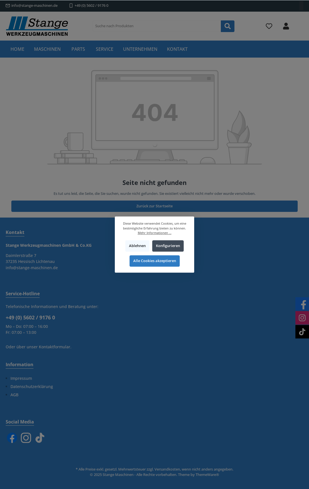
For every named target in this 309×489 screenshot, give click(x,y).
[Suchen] (227, 26)
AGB (14, 394)
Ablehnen (137, 245)
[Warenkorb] (299, 23)
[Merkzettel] (269, 26)
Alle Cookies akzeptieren (154, 261)
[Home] (17, 49)
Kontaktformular (54, 346)
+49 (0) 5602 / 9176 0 (91, 5)
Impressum (21, 378)
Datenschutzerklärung (31, 386)
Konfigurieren (168, 245)
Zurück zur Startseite (154, 206)
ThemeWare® (207, 474)
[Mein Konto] (286, 26)
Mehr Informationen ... (155, 233)
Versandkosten (167, 469)
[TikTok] (39, 437)
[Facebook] (12, 437)
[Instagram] (26, 437)
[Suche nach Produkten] (157, 26)
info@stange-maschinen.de (34, 5)
